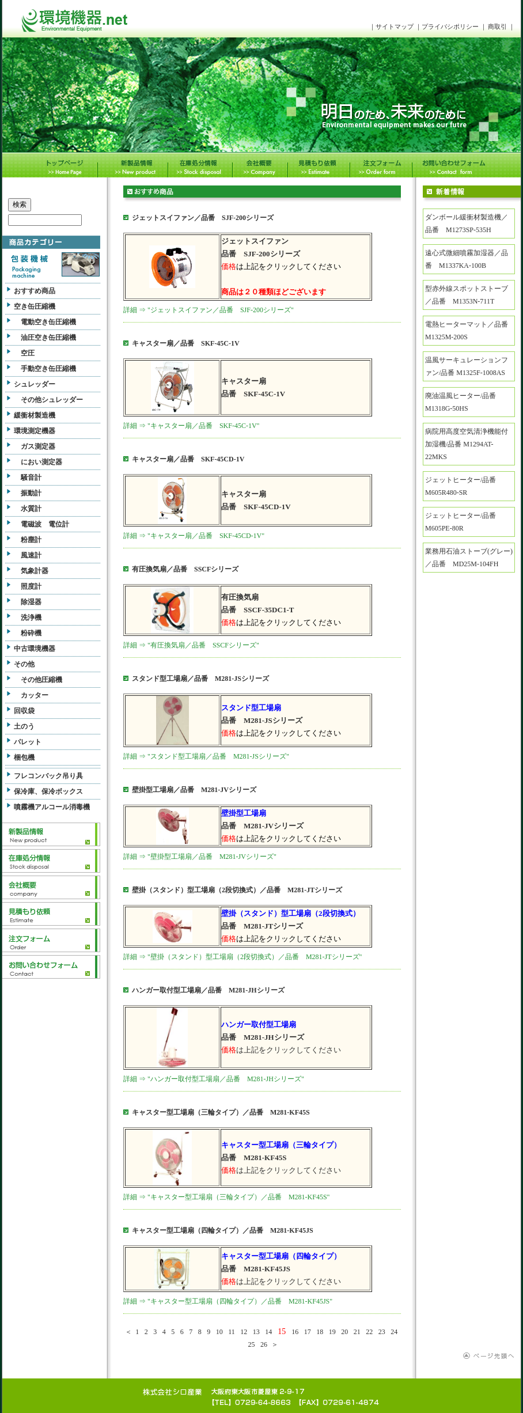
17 (307, 1332)
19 (332, 1332)
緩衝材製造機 (34, 415)
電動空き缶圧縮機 (48, 322)
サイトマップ (395, 26)
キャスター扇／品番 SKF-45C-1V (186, 343)
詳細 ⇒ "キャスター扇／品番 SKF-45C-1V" (191, 426)
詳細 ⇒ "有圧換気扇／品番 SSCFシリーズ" (191, 645)
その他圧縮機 (41, 680)
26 (264, 1344)
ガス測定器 (38, 446)
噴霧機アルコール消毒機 (52, 807)
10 (219, 1332)
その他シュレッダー (52, 400)
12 (243, 1332)
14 (268, 1332)
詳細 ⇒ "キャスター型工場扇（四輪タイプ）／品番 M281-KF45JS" (227, 1301)
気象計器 (34, 571)
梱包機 (24, 757)
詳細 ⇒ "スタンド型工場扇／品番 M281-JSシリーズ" (206, 756)
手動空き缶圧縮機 (48, 369)
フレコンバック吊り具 (48, 776)
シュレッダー (34, 384)
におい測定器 (41, 462)
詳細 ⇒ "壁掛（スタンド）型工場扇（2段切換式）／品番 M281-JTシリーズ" (242, 957)
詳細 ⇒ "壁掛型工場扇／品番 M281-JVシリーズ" (199, 857)
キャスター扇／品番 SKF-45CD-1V (188, 459)
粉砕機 (31, 633)
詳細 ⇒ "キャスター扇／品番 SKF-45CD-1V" (193, 536)
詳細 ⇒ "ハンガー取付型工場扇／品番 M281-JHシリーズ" (213, 1079)
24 (394, 1332)
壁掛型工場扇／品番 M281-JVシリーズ (194, 790)
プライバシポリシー (451, 26)
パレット (27, 742)
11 (231, 1332)
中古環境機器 (34, 649)
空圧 (28, 353)
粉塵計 (31, 540)
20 (344, 1332)
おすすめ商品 (34, 291)
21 (357, 1332)
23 (382, 1332)
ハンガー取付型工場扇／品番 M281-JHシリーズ (208, 990)
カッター (34, 695)
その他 (24, 664)
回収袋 (24, 711)
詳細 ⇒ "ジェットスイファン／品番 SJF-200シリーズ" (208, 310)
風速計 (31, 555)
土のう (24, 726)
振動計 (31, 493)
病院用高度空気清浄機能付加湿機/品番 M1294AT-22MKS (466, 444)
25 (252, 1344)
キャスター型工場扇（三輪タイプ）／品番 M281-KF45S (221, 1112)
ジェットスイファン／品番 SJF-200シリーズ (203, 218)
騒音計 (31, 477)
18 (319, 1332)
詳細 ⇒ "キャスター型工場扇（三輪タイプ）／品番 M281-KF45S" (226, 1197)
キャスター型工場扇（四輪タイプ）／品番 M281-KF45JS (222, 1230)
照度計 (31, 586)
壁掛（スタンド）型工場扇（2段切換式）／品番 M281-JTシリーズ (237, 890)
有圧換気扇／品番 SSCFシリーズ (185, 569)
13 (256, 1332)
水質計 (31, 509)
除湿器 (31, 602)
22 (369, 1332)
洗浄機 (31, 617)
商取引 (497, 26)
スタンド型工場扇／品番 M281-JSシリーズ (200, 679)
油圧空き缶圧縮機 (48, 338)
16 (295, 1332)
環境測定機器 (34, 431)
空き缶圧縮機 (34, 306)
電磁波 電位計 (45, 524)
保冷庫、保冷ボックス (48, 791)
